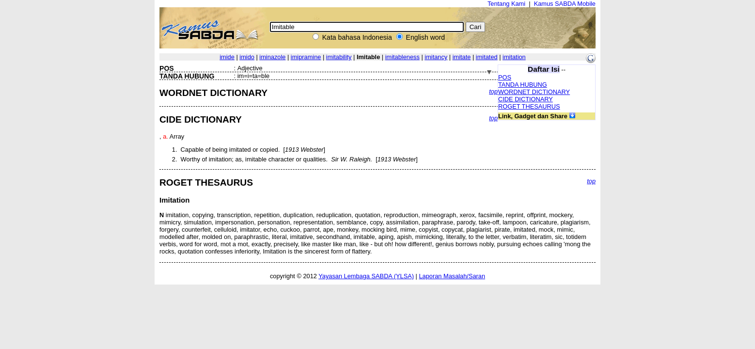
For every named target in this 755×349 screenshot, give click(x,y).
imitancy (436, 57)
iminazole (272, 57)
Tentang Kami (506, 3)
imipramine (306, 57)
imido (246, 57)
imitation (514, 57)
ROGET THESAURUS (529, 106)
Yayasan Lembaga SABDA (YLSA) (366, 276)
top (493, 91)
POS (504, 77)
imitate (462, 57)
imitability (339, 57)
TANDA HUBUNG (522, 84)
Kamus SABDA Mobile (565, 3)
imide (227, 57)
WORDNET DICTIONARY (534, 91)
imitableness (402, 57)
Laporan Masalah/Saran (452, 276)
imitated (487, 57)
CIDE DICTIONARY (525, 99)
